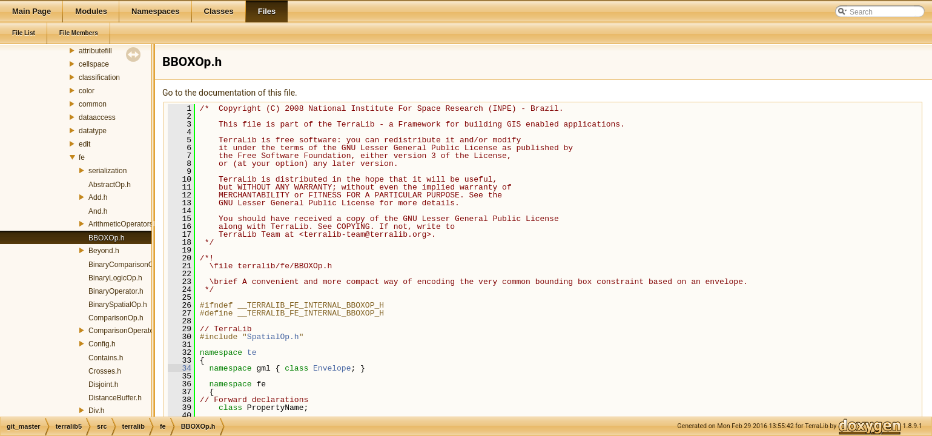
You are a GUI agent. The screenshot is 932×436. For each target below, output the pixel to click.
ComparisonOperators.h (127, 330)
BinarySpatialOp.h (117, 304)
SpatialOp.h (273, 336)
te (252, 352)
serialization (107, 171)
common (93, 104)
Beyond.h (103, 250)
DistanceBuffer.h (115, 398)
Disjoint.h (103, 384)
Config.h (102, 344)
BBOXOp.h (106, 238)
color (86, 91)
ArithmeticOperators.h (123, 224)
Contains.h (105, 358)
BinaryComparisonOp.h (126, 264)
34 (179, 368)
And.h (97, 211)
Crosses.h (104, 371)
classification (99, 77)
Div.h (96, 410)
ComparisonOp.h (116, 318)
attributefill (95, 51)
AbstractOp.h (109, 184)
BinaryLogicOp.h (115, 278)
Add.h (97, 197)
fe (82, 157)
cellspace (94, 64)
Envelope (332, 368)
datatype (93, 131)
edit (84, 144)
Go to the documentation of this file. (229, 92)
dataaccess (97, 117)
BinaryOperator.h (116, 291)
